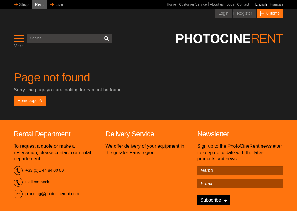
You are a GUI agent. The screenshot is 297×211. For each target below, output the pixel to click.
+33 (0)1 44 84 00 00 (39, 170)
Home (171, 4)
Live (59, 4)
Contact (243, 4)
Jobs (230, 4)
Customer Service (193, 4)
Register (244, 13)
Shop (24, 4)
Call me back (31, 182)
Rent (39, 4)
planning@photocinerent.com (46, 194)
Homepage (30, 100)
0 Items (270, 13)
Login (223, 13)
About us (217, 4)
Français (276, 4)
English (261, 4)
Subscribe (210, 200)
